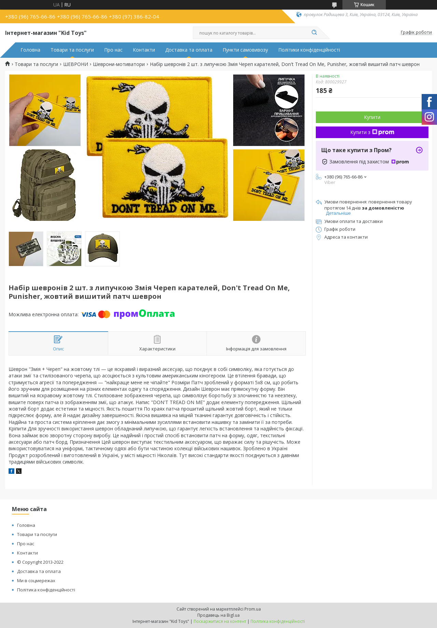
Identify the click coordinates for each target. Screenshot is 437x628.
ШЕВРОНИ (75, 64)
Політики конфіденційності (309, 50)
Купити (372, 117)
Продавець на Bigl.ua (218, 615)
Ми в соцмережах (36, 580)
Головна (30, 50)
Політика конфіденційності (46, 590)
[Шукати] (314, 33)
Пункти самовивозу (245, 50)
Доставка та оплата (188, 50)
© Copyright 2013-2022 (40, 562)
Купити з (372, 132)
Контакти (144, 50)
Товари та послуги (72, 50)
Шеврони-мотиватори (119, 64)
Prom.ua (252, 609)
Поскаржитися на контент (220, 621)
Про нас (113, 50)
